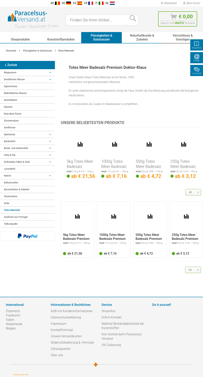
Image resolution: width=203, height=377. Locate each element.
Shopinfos (109, 311)
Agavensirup (10, 86)
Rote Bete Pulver (12, 113)
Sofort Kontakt (112, 317)
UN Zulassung (111, 345)
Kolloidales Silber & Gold (27, 162)
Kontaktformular (62, 330)
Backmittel (27, 141)
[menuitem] (4, 3)
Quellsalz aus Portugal (15, 217)
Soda (6, 203)
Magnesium (27, 72)
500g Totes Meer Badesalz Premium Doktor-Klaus (148, 164)
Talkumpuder (11, 224)
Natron (27, 175)
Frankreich (13, 315)
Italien (10, 320)
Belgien (11, 328)
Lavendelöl (9, 168)
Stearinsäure (10, 196)
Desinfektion (10, 100)
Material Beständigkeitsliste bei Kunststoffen (123, 326)
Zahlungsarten (61, 349)
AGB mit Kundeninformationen (72, 311)
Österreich (13, 311)
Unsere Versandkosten (66, 336)
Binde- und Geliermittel (27, 148)
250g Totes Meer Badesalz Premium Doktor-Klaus (183, 164)
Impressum (58, 324)
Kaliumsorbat (11, 182)
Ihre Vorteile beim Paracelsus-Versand (122, 336)
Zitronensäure (11, 120)
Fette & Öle (27, 155)
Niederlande (14, 324)
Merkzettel (169, 3)
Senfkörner (9, 127)
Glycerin (8, 107)
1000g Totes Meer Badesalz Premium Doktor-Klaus (114, 164)
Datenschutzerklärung (66, 317)
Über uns (57, 355)
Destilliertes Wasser (27, 79)
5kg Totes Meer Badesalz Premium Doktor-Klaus (80, 164)
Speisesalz (27, 134)
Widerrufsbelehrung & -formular (72, 342)
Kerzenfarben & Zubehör (16, 189)
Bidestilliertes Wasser (15, 93)
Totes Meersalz (12, 210)
